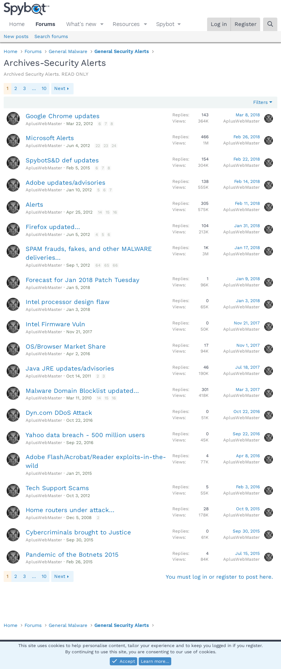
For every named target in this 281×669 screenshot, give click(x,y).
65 (106, 265)
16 (115, 212)
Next (59, 88)
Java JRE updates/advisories (70, 368)
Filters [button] (260, 102)
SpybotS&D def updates (62, 160)
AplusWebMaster (44, 123)
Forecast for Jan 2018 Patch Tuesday (82, 279)
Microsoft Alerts (50, 138)
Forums (45, 24)
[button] (102, 24)
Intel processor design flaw (67, 301)
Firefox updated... (53, 226)
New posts (16, 36)
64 (98, 265)
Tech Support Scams (57, 488)
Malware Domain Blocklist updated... (82, 390)
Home (17, 24)
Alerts (34, 204)
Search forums (51, 36)
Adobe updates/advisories (65, 182)
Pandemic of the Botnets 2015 (72, 554)
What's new (81, 24)
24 (114, 145)
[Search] (270, 24)
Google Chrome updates (63, 116)
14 (100, 212)
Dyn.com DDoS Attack (59, 412)
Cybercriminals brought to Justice (78, 532)
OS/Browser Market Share (66, 346)
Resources (126, 24)
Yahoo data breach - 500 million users (85, 435)
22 (97, 145)
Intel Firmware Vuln (55, 324)
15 (107, 212)
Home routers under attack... (70, 510)
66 (115, 265)
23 (106, 145)
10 (44, 88)
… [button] (34, 88)
